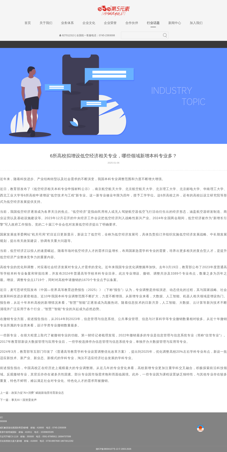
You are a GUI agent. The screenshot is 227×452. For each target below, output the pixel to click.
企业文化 (88, 23)
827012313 (66, 35)
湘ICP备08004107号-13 (107, 449)
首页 (27, 23)
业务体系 (67, 23)
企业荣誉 (110, 23)
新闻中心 (174, 23)
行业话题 (153, 24)
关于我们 (46, 23)
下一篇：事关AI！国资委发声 (18, 399)
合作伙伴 (131, 23)
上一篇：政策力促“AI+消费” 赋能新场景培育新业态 (32, 392)
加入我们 (196, 23)
